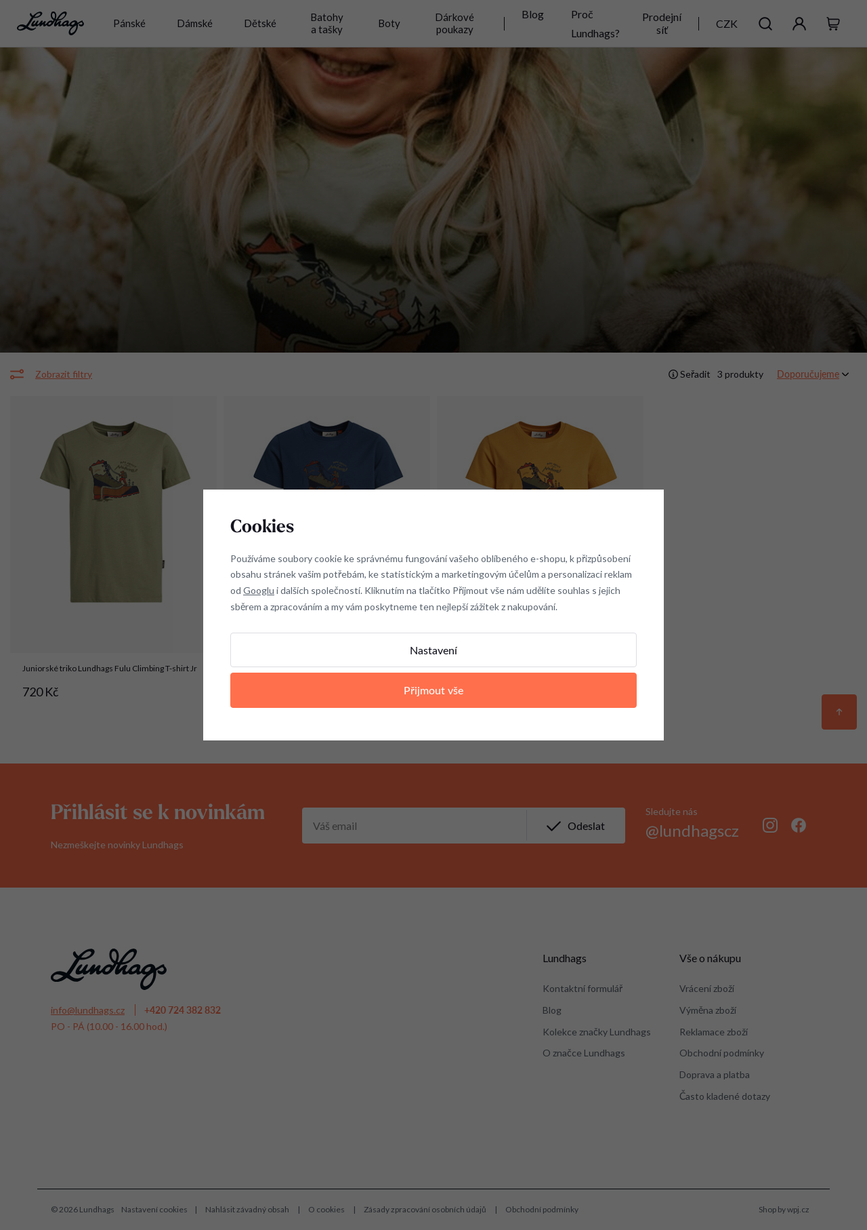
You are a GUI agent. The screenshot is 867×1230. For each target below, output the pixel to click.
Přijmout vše (433, 690)
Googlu (258, 590)
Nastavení (433, 650)
